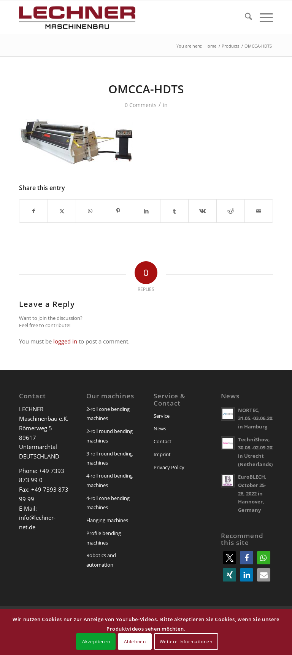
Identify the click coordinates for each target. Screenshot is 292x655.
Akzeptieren (96, 641)
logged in (65, 341)
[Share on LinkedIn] (146, 211)
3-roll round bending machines (109, 458)
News (160, 428)
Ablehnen (135, 641)
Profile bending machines (103, 538)
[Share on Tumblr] (174, 211)
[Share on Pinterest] (118, 211)
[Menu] (262, 17)
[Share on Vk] (202, 211)
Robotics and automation (101, 560)
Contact (162, 441)
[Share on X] (62, 211)
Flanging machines (107, 520)
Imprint (162, 454)
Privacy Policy (169, 467)
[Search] (244, 17)
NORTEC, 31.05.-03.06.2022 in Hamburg (258, 418)
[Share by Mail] (259, 211)
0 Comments (141, 105)
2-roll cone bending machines (108, 414)
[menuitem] (244, 17)
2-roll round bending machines (109, 436)
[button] (229, 557)
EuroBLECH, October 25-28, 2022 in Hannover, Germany (252, 493)
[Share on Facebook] (33, 211)
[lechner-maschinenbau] (77, 17)
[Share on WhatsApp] (90, 211)
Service (162, 415)
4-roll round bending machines (109, 480)
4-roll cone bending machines (108, 503)
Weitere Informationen (186, 641)
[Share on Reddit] (230, 211)
